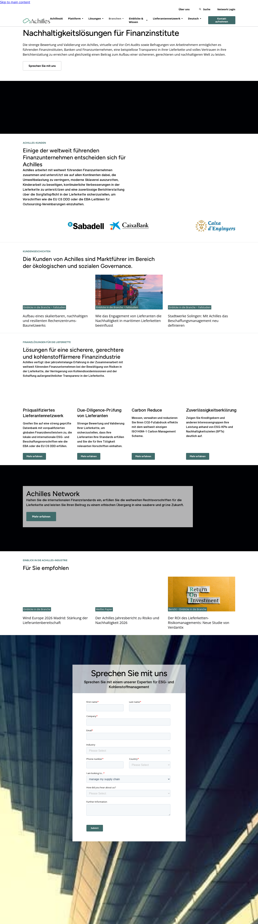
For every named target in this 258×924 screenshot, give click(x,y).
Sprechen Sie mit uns (42, 65)
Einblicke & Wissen (136, 20)
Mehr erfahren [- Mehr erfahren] (41, 516)
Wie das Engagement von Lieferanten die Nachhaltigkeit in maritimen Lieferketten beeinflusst (128, 321)
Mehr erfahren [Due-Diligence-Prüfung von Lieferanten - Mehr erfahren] (89, 456)
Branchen (115, 18)
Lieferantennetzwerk (166, 18)
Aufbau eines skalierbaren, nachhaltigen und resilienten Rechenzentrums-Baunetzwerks (55, 321)
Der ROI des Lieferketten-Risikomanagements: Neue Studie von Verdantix (198, 623)
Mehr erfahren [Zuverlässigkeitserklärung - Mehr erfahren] (198, 456)
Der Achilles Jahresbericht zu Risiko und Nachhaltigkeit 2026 (127, 620)
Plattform (74, 18)
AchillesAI (56, 18)
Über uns (184, 9)
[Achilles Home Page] (36, 21)
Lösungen (94, 18)
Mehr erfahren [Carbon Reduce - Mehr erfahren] (143, 456)
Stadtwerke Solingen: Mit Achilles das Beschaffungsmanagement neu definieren (198, 321)
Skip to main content (15, 2)
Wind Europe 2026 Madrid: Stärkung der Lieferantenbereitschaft (55, 620)
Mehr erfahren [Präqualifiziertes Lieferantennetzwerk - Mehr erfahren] (34, 456)
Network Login (226, 9)
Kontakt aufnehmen (221, 20)
